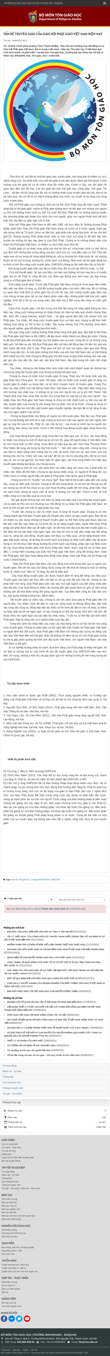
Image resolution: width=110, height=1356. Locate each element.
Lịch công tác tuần (12, 1082)
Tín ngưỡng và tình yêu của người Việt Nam (28, 1050)
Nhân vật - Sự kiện (12, 1071)
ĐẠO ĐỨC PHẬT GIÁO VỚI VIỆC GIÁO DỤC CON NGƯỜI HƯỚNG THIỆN (42, 991)
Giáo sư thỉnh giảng (11, 1289)
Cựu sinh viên (8, 1254)
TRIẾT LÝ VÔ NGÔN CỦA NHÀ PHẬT (25, 1040)
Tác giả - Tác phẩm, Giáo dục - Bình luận (21, 1188)
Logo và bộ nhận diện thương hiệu (18, 1157)
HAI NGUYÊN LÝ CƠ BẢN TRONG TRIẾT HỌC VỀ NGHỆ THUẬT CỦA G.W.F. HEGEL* (48, 1028)
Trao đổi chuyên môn (11, 1306)
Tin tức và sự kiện (13, 1167)
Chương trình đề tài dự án (14, 1233)
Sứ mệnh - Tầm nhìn (11, 1147)
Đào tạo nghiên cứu (11, 1209)
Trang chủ (5, 1350)
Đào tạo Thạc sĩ (9, 1206)
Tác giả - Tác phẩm (12, 1093)
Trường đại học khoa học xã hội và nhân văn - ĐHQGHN (33, 3)
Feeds (25, 1350)
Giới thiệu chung (9, 1199)
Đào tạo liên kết (9, 1212)
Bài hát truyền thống (11, 1161)
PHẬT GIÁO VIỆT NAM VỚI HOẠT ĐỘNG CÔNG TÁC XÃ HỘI (36, 1015)
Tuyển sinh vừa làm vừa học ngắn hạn (20, 1271)
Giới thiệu (8, 1140)
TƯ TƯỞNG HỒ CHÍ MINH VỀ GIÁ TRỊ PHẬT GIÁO (31, 1045)
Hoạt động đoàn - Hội (12, 1250)
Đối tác (5, 1292)
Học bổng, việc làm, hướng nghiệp (18, 1247)
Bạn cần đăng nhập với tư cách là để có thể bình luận (46, 908)
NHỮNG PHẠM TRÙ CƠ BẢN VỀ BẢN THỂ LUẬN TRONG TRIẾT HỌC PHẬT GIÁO (46, 944)
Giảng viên (7, 1154)
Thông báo (8, 1076)
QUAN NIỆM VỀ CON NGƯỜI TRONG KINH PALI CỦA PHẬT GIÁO (39, 957)
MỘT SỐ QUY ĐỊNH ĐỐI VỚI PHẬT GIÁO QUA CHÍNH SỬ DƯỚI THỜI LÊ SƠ (44, 978)
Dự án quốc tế (8, 1285)
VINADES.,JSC (81, 1352)
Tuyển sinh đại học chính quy (15, 1264)
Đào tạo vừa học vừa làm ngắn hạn (18, 1216)
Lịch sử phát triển (10, 1144)
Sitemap (16, 1350)
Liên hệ (34, 1350)
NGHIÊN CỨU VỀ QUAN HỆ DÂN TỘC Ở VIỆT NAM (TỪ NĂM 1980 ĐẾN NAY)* (44, 1002)
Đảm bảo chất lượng (11, 1219)
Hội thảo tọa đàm (10, 1236)
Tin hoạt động (9, 1065)
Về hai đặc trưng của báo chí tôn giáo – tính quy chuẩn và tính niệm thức (43, 1055)
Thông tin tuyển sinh (13, 1088)
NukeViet (59, 1352)
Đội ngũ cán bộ (9, 1303)
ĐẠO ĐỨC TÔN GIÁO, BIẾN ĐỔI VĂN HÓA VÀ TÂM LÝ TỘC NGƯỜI (40, 931)
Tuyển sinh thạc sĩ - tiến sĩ (14, 1268)
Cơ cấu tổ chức (9, 1151)
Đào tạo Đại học (9, 1202)
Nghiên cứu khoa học (16, 1226)
